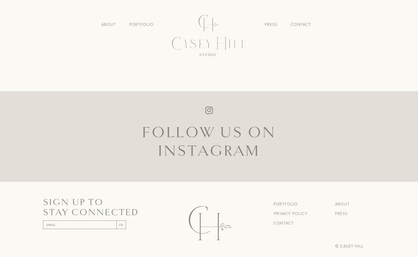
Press (271, 24)
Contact (301, 24)
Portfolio (141, 24)
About (108, 24)
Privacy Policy (290, 214)
